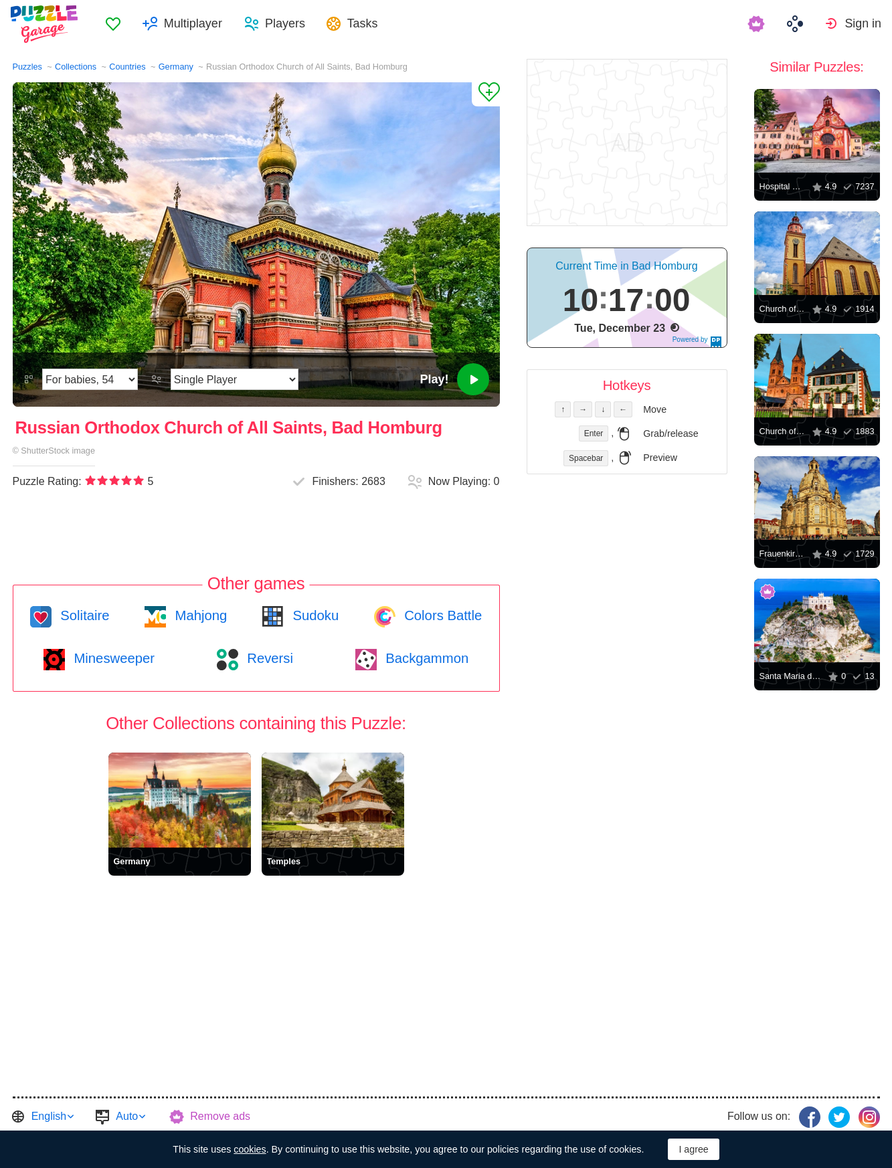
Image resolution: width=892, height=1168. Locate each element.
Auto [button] (127, 1116)
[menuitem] (118, 24)
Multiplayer (198, 24)
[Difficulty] (90, 379)
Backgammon (425, 658)
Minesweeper (112, 658)
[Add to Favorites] (486, 94)
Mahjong (199, 615)
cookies (250, 1149)
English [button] (48, 1116)
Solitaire (83, 615)
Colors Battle (441, 615)
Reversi (268, 658)
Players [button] (290, 24)
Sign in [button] (862, 24)
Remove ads (220, 1116)
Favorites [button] (118, 24)
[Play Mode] (234, 379)
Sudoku (314, 615)
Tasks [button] (368, 24)
